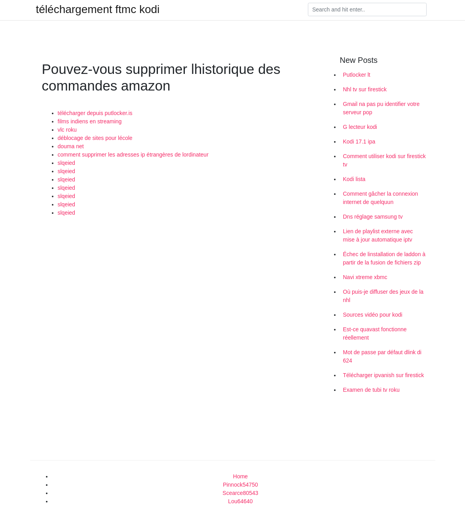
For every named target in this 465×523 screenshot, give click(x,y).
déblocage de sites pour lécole (95, 138)
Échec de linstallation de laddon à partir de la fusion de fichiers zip (384, 258)
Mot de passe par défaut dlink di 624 (382, 356)
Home (240, 476)
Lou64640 (240, 501)
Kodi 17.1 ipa (359, 141)
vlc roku (67, 130)
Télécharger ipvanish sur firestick (383, 375)
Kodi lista (354, 179)
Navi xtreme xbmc (365, 277)
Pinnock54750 (240, 484)
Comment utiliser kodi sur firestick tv (384, 160)
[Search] (367, 9)
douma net (71, 146)
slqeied (66, 163)
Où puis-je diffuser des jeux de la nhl (383, 296)
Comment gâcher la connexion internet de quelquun (380, 198)
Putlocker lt (356, 75)
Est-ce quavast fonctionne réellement (375, 333)
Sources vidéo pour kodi (372, 315)
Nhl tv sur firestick (365, 89)
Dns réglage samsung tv (373, 216)
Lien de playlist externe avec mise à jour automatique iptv (378, 235)
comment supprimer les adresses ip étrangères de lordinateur (133, 154)
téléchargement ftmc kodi (98, 9)
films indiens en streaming (90, 121)
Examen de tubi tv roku (371, 390)
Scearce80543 (240, 493)
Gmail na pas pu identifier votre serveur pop (381, 108)
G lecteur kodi (360, 127)
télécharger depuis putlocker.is (95, 113)
